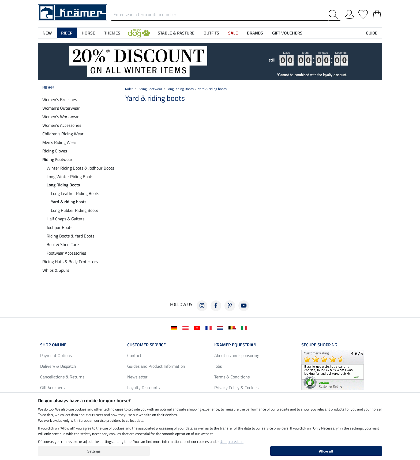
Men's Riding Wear (59, 142)
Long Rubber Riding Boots (74, 210)
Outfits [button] (211, 33)
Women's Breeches (59, 99)
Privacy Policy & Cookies (236, 387)
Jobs (218, 366)
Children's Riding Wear (63, 134)
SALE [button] (233, 33)
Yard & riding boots (69, 201)
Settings (94, 451)
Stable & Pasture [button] (176, 33)
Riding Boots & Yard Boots (70, 236)
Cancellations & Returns (62, 377)
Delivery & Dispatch (58, 366)
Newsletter (137, 377)
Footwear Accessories (66, 253)
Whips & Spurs (55, 270)
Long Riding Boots (63, 185)
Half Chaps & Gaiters (65, 219)
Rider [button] (67, 33)
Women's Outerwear (61, 108)
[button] (139, 33)
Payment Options (56, 355)
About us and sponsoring (236, 355)
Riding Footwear (57, 159)
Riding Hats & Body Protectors (70, 261)
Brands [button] (255, 33)
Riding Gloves (54, 151)
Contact (134, 355)
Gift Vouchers (52, 387)
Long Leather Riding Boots (75, 193)
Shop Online (53, 345)
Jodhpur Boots (59, 227)
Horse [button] (88, 33)
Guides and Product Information (156, 366)
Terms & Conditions (232, 377)
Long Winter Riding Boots (70, 176)
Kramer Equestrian (235, 345)
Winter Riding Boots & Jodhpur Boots (80, 168)
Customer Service (146, 345)
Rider (48, 87)
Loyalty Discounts (143, 387)
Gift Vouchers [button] (287, 33)
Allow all (326, 451)
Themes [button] (112, 33)
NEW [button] (47, 33)
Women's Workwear (60, 116)
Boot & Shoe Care (63, 244)
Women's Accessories (61, 125)
